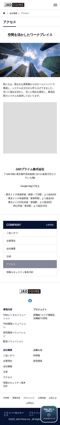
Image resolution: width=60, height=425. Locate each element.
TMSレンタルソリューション (14, 317)
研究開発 (37, 361)
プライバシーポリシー (38, 414)
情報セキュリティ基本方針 (20, 272)
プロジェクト (40, 309)
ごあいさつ (12, 233)
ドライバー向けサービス (14, 414)
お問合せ (30, 403)
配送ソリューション (13, 341)
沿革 (9, 256)
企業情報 (42, 398)
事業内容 (7, 309)
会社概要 (11, 248)
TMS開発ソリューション (14, 325)
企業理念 (11, 240)
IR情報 (36, 355)
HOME (6, 398)
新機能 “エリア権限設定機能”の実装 (44, 317)
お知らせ (37, 350)
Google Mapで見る (29, 186)
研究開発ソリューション (14, 334)
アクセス (7, 377)
